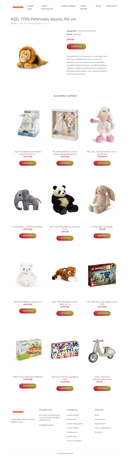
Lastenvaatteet (68, 6)
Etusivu (14, 25)
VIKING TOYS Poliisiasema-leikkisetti (28, 378)
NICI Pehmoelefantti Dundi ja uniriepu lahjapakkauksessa (65, 154)
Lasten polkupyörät (47, 8)
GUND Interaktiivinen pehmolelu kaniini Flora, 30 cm (28, 154)
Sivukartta (99, 434)
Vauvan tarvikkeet (74, 442)
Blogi (98, 6)
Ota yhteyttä (100, 421)
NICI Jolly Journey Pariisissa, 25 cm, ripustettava (102, 154)
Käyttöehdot (100, 425)
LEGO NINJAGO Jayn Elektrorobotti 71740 (102, 304)
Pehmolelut (91, 32)
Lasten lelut (30, 8)
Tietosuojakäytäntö (103, 429)
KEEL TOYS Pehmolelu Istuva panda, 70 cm (65, 229)
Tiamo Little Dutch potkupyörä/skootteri (102, 379)
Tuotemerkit (111, 6)
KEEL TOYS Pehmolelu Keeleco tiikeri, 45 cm (65, 304)
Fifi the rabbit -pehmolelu (102, 228)
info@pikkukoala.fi (46, 427)
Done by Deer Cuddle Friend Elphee (28, 228)
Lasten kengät (83, 8)
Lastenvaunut (72, 434)
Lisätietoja (76, 48)
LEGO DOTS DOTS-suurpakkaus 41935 (65, 379)
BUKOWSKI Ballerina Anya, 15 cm (28, 303)
